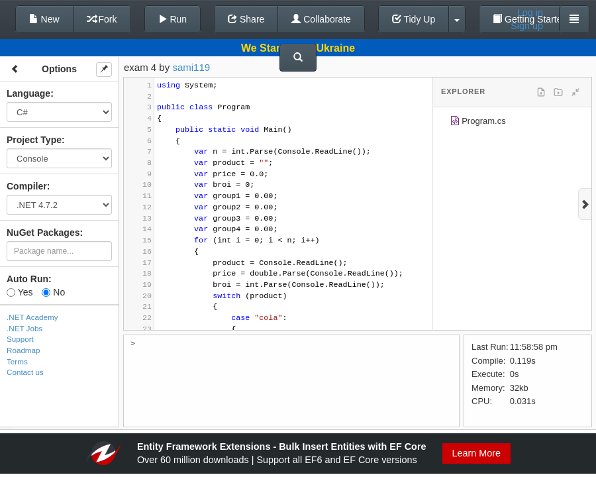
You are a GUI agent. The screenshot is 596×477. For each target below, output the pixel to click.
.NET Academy (32, 317)
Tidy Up (413, 19)
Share (246, 19)
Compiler (27, 186)
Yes (19, 292)
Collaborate (321, 19)
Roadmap (23, 350)
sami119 (191, 67)
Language (28, 93)
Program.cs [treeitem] (477, 123)
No (53, 292)
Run (172, 19)
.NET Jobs (24, 328)
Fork (102, 19)
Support (20, 339)
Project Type (34, 139)
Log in (530, 12)
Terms (17, 361)
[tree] (512, 123)
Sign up (527, 26)
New (44, 19)
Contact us (25, 372)
